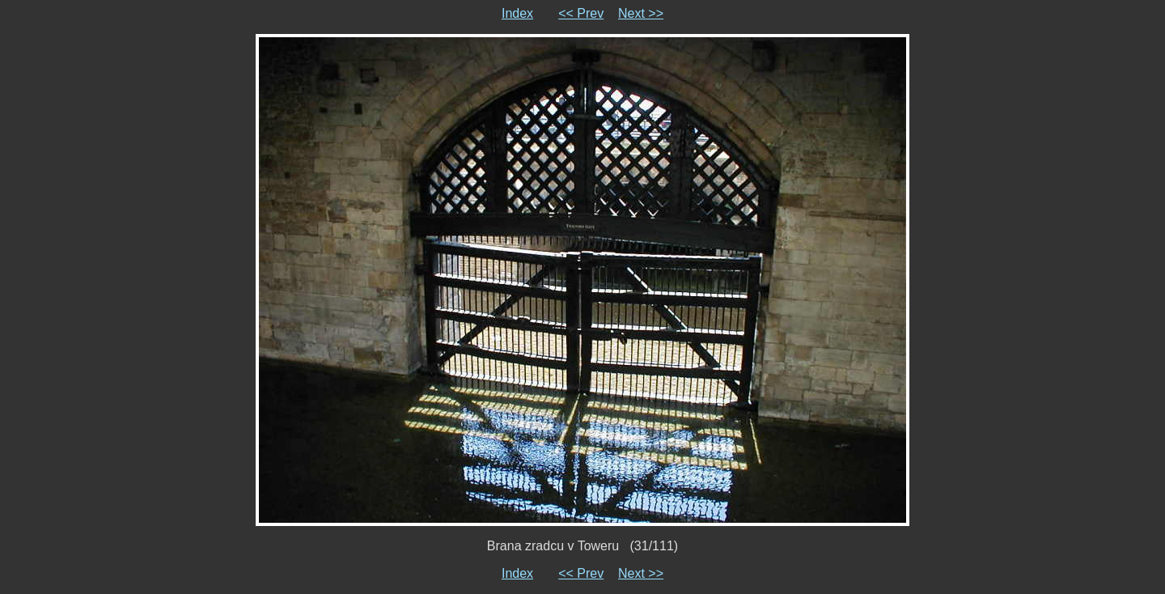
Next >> (640, 13)
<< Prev (581, 13)
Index (517, 13)
